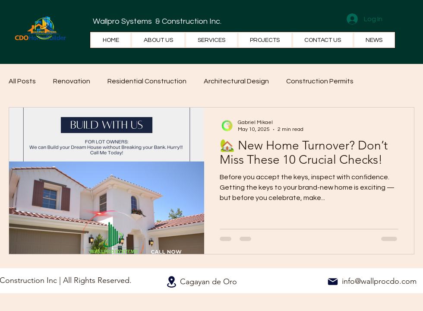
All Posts (22, 81)
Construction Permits (320, 81)
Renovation (71, 81)
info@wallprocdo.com (379, 281)
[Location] (171, 282)
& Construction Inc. (187, 21)
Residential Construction (146, 81)
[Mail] (332, 281)
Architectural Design (236, 81)
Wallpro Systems (123, 21)
